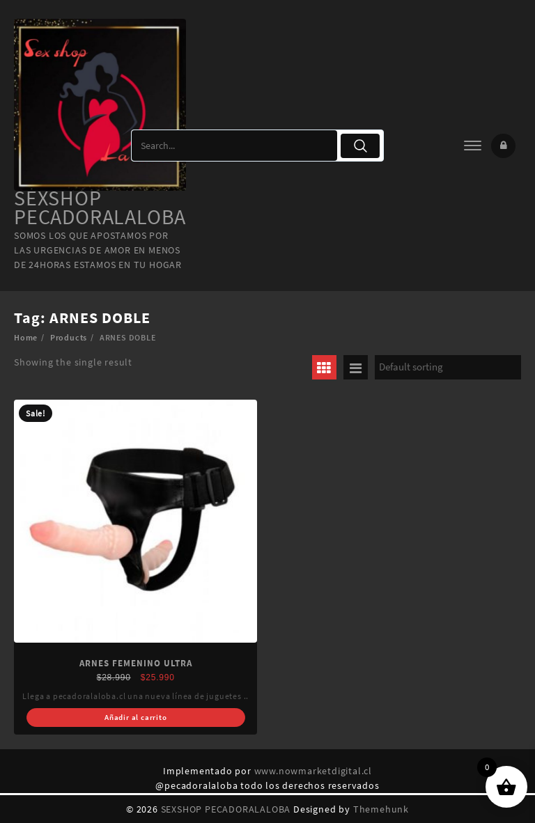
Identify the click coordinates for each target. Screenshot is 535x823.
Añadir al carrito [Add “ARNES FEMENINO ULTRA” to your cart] (135, 717)
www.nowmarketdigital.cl (313, 771)
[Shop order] (448, 367)
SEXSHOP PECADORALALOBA (100, 207)
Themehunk (381, 809)
